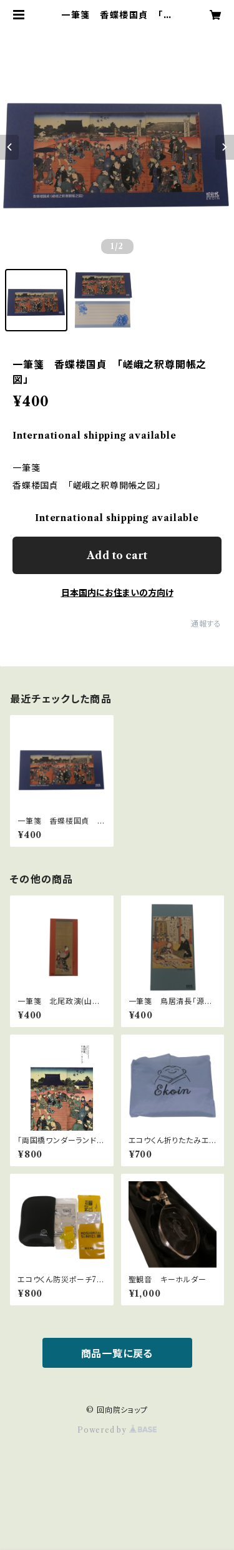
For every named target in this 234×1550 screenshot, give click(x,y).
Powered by (117, 1430)
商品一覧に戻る (117, 1353)
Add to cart (117, 555)
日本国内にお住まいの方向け (117, 592)
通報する (206, 623)
